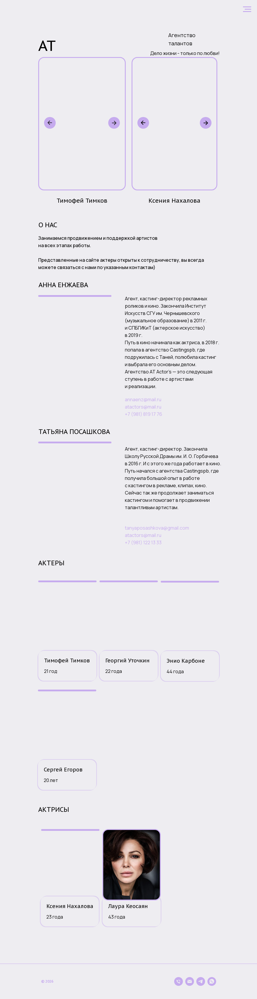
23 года (54, 917)
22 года (113, 671)
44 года (175, 671)
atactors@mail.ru (143, 407)
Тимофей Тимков (67, 660)
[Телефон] (178, 981)
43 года (116, 917)
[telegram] (200, 981)
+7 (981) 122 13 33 (143, 542)
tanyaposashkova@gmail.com (157, 528)
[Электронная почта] (189, 981)
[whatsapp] (211, 981)
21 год (50, 671)
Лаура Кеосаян (128, 906)
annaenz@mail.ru (143, 399)
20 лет (51, 780)
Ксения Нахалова (69, 906)
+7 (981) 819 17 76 (143, 414)
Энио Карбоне (186, 660)
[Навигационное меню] (247, 9)
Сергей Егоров (63, 769)
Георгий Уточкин (127, 660)
